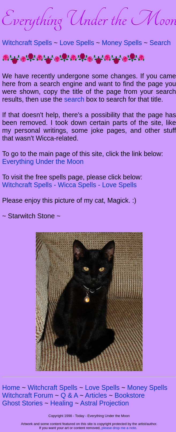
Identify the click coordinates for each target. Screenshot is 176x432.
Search (160, 42)
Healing (61, 403)
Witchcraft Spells (27, 42)
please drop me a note (119, 428)
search (74, 99)
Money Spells (122, 42)
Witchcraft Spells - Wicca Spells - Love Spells (69, 185)
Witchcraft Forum (27, 395)
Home (11, 387)
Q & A (69, 395)
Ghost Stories (22, 403)
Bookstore (129, 395)
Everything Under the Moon (42, 161)
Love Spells (77, 42)
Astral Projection (104, 403)
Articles (96, 395)
